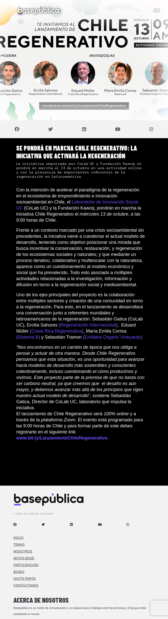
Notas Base (23, 558)
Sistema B (28, 337)
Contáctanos (25, 585)
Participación (25, 565)
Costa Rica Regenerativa (56, 331)
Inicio (18, 537)
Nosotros (22, 551)
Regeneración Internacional (88, 325)
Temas (19, 544)
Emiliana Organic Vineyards (112, 337)
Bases (18, 571)
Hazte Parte (24, 578)
